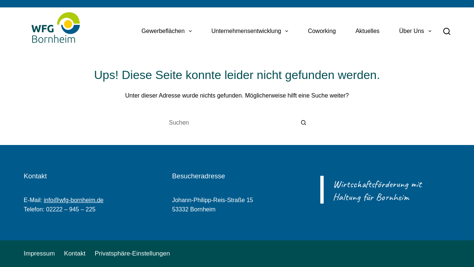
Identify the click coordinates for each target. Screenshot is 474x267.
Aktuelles (368, 31)
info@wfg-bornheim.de (73, 200)
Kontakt (75, 253)
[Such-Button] (303, 122)
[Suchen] (446, 31)
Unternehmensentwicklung (251, 31)
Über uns (416, 31)
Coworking (322, 31)
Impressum (39, 253)
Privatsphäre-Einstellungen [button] (132, 253)
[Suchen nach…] (229, 122)
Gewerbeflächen (168, 31)
